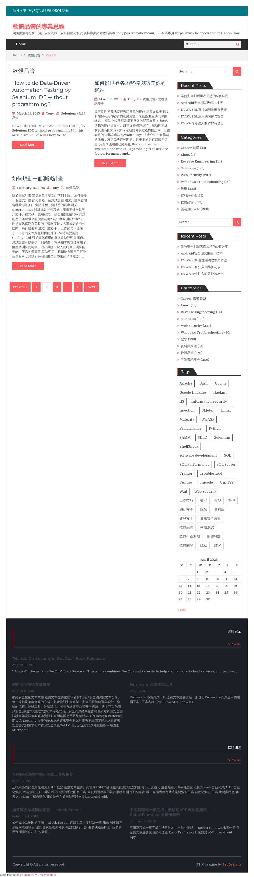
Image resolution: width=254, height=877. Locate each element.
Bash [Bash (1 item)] (203, 383)
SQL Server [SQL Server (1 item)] (226, 465)
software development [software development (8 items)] (198, 455)
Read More (28, 144)
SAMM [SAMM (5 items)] (185, 438)
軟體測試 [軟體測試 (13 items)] (207, 527)
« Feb (181, 610)
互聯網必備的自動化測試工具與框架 (42, 774)
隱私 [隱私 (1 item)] (203, 545)
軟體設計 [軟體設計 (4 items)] (214, 537)
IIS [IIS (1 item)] (182, 401)
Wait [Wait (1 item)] (183, 492)
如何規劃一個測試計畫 (37, 178)
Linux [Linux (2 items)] (226, 410)
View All (234, 644)
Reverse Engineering (198, 161)
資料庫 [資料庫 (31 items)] (219, 510)
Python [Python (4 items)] (215, 428)
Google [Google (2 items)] (220, 383)
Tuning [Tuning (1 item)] (186, 482)
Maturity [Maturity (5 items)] (187, 420)
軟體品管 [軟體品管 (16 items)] (186, 527)
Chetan (28, 874)
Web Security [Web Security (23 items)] (205, 492)
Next (91, 287)
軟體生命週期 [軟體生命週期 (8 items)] (190, 537)
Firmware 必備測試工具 (151, 684)
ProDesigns (232, 864)
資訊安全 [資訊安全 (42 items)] (186, 519)
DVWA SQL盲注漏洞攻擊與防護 (204, 110)
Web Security (191, 175)
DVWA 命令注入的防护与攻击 (202, 123)
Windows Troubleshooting (202, 182)
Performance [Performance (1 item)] (191, 428)
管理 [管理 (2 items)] (231, 500)
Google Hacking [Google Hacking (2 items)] (193, 393)
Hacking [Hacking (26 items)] (220, 393)
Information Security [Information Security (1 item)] (209, 401)
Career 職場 (190, 148)
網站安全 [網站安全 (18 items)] (186, 510)
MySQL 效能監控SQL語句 (48, 11)
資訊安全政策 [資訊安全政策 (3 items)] (210, 519)
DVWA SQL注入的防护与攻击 (202, 116)
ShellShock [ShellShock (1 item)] (189, 446)
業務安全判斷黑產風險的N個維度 (204, 96)
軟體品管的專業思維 (38, 26)
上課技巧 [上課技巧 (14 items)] (186, 500)
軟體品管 (149, 99)
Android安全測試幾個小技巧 (202, 103)
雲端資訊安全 (190, 209)
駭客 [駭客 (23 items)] (217, 545)
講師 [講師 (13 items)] (203, 510)
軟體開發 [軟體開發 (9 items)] (186, 545)
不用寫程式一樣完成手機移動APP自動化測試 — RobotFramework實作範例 (171, 812)
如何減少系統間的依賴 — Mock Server (46, 810)
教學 (184, 189)
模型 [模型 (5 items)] (217, 500)
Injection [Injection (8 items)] (187, 410)
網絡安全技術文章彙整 (31, 684)
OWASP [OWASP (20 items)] (207, 420)
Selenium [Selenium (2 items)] (222, 438)
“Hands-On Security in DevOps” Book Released (58, 658)
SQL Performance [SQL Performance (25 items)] (194, 465)
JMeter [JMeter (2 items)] (208, 410)
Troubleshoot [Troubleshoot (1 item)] (211, 473)
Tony (50, 113)
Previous (20, 287)
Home (21, 44)
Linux (185, 155)
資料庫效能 (189, 195)
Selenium (68, 113)
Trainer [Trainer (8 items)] (186, 473)
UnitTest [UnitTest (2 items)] (227, 482)
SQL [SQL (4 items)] (227, 455)
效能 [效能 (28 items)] (203, 500)
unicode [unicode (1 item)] (206, 482)
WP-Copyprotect (45, 874)
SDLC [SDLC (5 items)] (202, 438)
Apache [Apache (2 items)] (186, 383)
